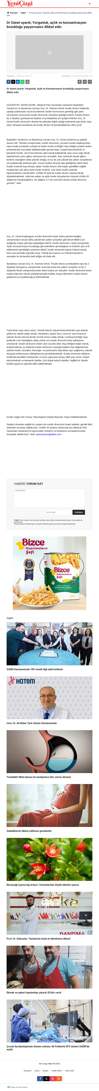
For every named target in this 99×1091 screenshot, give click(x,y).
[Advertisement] (49, 206)
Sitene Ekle (69, 1071)
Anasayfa (12, 13)
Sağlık (23, 13)
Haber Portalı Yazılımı (19, 1087)
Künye (37, 1071)
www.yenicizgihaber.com (48, 434)
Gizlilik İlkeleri (56, 1071)
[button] (80, 82)
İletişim (45, 1071)
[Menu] (90, 3)
